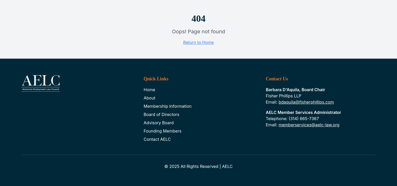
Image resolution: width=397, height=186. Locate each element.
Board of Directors (161, 114)
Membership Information (168, 106)
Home (149, 89)
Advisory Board (159, 122)
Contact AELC (157, 139)
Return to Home (198, 42)
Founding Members (162, 131)
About (149, 97)
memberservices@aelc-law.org (308, 124)
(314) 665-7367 (304, 118)
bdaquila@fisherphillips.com (306, 102)
